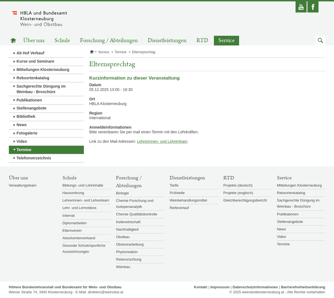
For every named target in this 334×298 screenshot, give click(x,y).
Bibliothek (26, 116)
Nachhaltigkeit (127, 229)
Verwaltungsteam (23, 185)
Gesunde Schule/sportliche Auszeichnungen (84, 248)
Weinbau (123, 267)
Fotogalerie (27, 133)
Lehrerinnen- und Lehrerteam (162, 141)
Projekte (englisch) (238, 193)
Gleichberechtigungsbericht (245, 200)
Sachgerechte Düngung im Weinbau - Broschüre (41, 89)
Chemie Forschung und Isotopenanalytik (134, 203)
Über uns (34, 41)
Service (226, 41)
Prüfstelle (177, 193)
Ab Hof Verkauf (30, 53)
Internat (69, 215)
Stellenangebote (31, 108)
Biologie (122, 193)
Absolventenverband (79, 238)
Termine (24, 149)
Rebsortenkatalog (33, 78)
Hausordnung (73, 193)
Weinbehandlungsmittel (188, 200)
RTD (202, 41)
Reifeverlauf (179, 208)
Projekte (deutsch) (238, 185)
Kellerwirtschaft (128, 222)
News (22, 125)
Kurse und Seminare (35, 61)
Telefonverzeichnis (34, 158)
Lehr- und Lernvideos (80, 208)
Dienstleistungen (167, 41)
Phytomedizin (127, 252)
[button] (320, 40)
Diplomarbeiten (75, 223)
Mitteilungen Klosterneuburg (43, 69)
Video (22, 141)
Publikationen (29, 100)
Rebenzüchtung (128, 259)
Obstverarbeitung (130, 244)
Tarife (174, 185)
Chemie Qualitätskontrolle (136, 214)
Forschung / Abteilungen (109, 41)
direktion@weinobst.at (105, 292)
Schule (62, 41)
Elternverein (72, 230)
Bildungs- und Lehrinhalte (83, 185)
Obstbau (123, 237)
